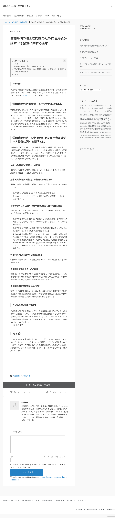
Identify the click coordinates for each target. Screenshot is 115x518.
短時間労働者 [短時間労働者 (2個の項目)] (97, 129)
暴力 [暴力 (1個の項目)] (86, 126)
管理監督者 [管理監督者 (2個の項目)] (104, 132)
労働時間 (16, 376)
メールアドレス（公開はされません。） (52, 461)
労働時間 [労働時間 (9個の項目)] (102, 119)
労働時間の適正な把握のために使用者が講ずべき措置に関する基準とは (39, 69)
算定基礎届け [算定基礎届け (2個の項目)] (94, 132)
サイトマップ (71, 505)
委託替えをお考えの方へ (11, 505)
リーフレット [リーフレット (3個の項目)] (96, 111)
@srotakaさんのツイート (88, 149)
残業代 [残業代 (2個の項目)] (103, 126)
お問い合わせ (56, 16)
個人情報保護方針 (47, 505)
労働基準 (30, 16)
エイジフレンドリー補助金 (89, 58)
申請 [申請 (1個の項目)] (90, 129)
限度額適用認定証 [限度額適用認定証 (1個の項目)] (90, 137)
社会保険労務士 (19, 16)
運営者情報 (7, 16)
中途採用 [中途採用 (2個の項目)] (106, 111)
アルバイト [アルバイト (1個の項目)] (83, 105)
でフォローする (23, 392)
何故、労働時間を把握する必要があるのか (94, 46)
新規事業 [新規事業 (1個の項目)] (82, 126)
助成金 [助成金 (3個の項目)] (106, 114)
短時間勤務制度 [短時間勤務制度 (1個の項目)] (106, 129)
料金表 (47, 16)
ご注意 (15, 64)
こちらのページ (27, 95)
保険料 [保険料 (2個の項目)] (90, 115)
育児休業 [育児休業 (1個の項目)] (85, 135)
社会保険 (39, 16)
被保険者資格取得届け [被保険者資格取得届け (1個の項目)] (94, 135)
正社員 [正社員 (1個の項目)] (98, 126)
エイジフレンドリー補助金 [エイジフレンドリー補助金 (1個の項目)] (93, 105)
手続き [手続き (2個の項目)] (108, 123)
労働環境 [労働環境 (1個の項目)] (88, 123)
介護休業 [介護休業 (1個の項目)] (85, 115)
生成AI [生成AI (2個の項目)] (86, 129)
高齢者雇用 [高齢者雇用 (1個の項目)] (108, 137)
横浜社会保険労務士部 (16, 5)
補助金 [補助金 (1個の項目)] (102, 135)
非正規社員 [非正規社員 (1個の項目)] (101, 137)
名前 (11, 461)
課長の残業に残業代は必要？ (90, 52)
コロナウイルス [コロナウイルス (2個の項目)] (106, 108)
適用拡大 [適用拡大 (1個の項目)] (82, 137)
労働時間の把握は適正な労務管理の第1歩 (28, 66)
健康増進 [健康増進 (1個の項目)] (95, 115)
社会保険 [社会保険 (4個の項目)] (84, 132)
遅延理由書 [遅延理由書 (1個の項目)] (108, 135)
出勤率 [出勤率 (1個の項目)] (100, 115)
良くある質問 (59, 505)
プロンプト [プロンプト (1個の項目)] (87, 111)
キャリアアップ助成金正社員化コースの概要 (95, 72)
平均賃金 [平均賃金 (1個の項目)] (94, 123)
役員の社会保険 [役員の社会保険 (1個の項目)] (101, 123)
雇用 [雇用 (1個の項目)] (96, 137)
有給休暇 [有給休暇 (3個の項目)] (92, 126)
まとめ (15, 74)
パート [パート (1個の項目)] (81, 111)
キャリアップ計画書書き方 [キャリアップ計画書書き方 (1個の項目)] (92, 108)
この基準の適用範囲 (20, 72)
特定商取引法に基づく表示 (30, 505)
